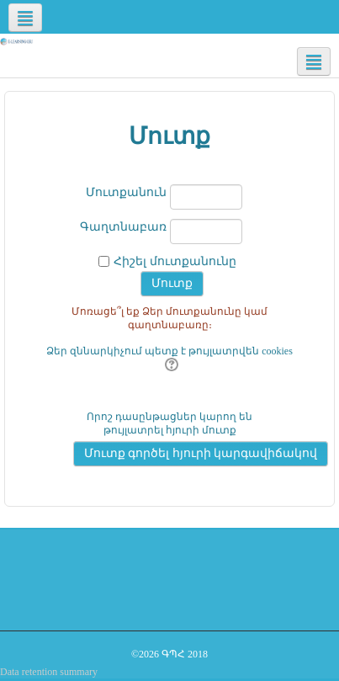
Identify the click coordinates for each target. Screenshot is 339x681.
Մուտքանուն (126, 192)
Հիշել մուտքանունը (175, 261)
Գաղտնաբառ (123, 227)
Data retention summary (49, 672)
